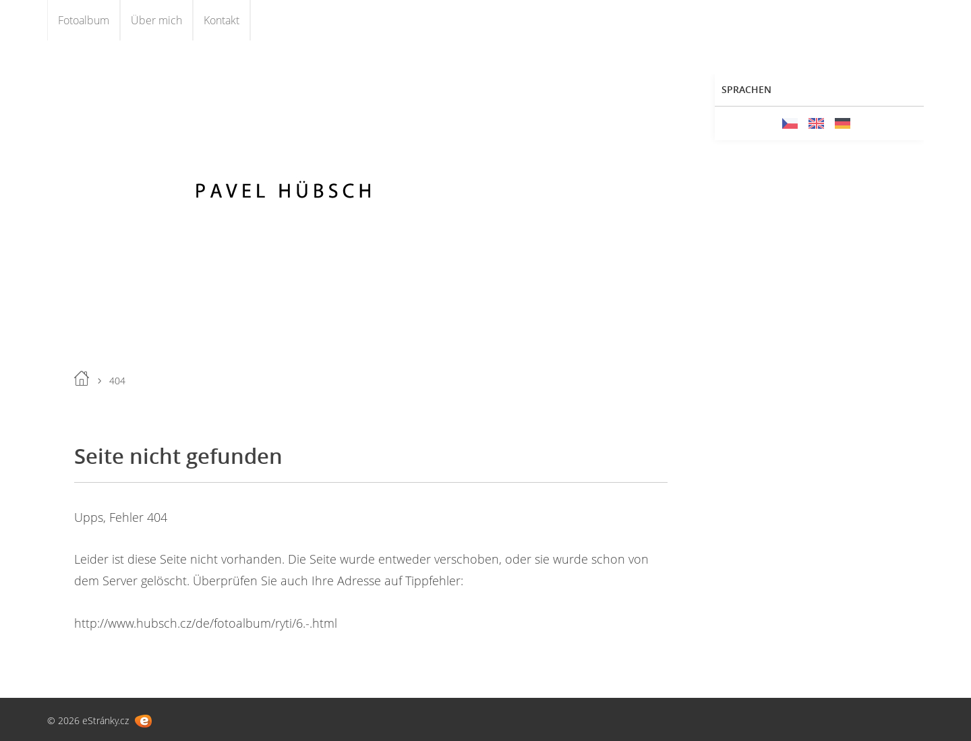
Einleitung (81, 378)
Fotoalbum (83, 20)
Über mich (156, 20)
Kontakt (221, 20)
